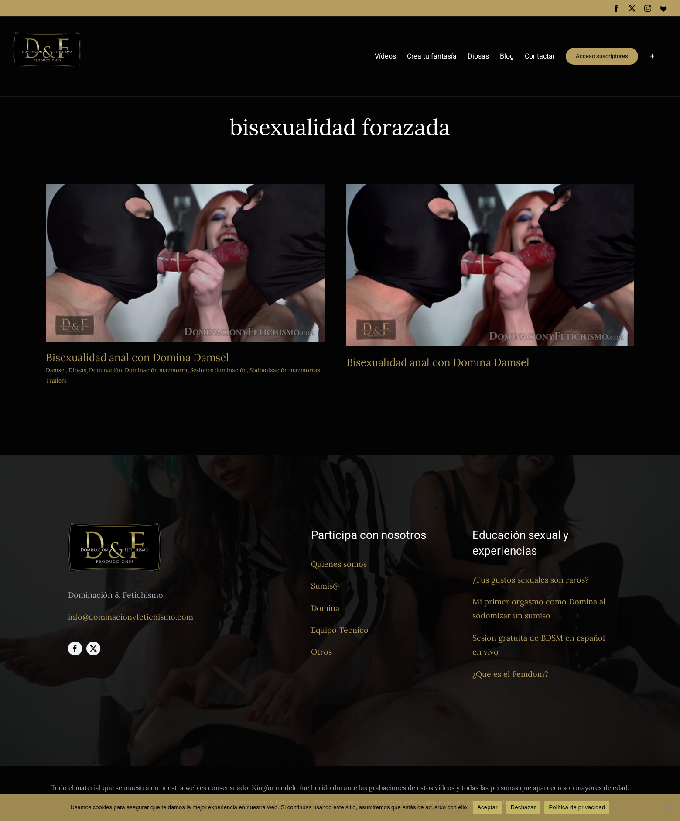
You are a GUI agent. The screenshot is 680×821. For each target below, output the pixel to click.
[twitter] (93, 649)
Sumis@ (325, 586)
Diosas (77, 370)
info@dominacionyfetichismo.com (130, 617)
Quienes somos (339, 564)
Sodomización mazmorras (284, 370)
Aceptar (487, 807)
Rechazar (523, 807)
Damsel (56, 370)
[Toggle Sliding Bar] (652, 56)
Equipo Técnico (340, 630)
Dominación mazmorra (156, 370)
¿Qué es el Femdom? (510, 674)
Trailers (56, 380)
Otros (321, 652)
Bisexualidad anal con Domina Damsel (137, 357)
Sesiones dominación (218, 370)
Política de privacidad (577, 807)
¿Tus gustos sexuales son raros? (530, 580)
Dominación (105, 370)
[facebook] (75, 649)
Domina (325, 608)
